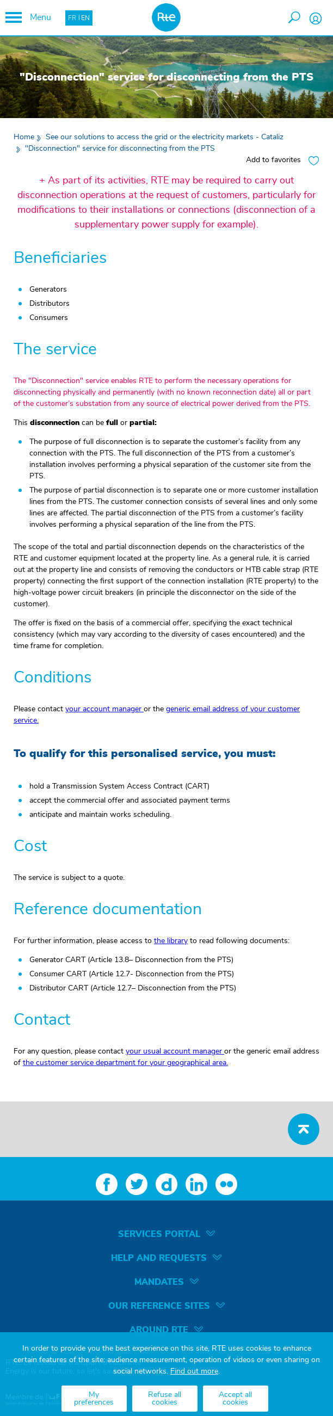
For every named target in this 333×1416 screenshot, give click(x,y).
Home (24, 137)
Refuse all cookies (164, 1398)
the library (171, 941)
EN (85, 18)
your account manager (104, 709)
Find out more (194, 1371)
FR (72, 18)
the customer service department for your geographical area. (125, 1063)
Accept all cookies (235, 1398)
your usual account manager (175, 1051)
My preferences (94, 1398)
